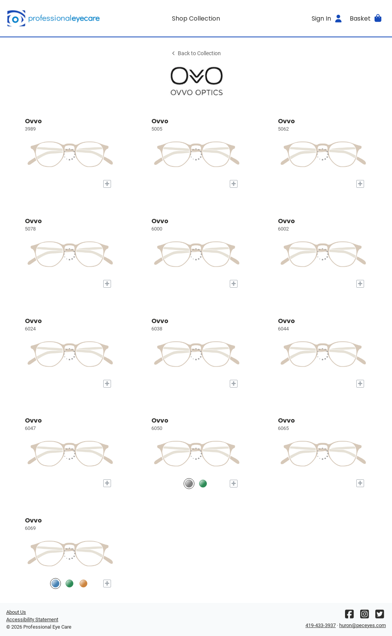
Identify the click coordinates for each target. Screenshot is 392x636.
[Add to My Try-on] (107, 184)
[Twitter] (379, 616)
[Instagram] (364, 616)
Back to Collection (196, 53)
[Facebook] (349, 616)
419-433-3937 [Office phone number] (320, 625)
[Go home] (53, 18)
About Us (16, 612)
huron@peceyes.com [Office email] (362, 625)
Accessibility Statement (32, 619)
